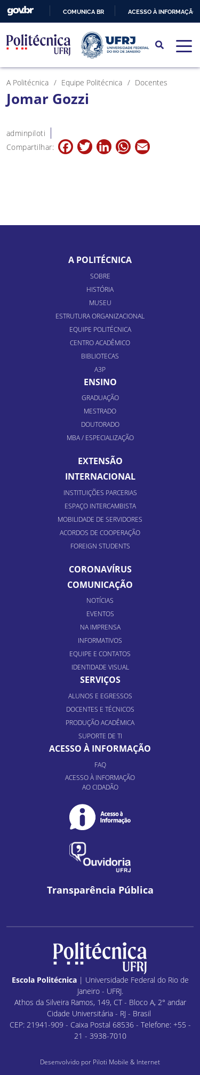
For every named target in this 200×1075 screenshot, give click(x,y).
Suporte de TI (100, 735)
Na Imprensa (100, 627)
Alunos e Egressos (100, 695)
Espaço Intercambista (100, 506)
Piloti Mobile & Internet (126, 1061)
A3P (100, 369)
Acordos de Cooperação (100, 532)
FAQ (100, 764)
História (100, 289)
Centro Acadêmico (100, 342)
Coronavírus (100, 569)
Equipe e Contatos (100, 653)
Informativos (100, 640)
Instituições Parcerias (100, 492)
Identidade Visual (100, 667)
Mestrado (100, 411)
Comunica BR (83, 11)
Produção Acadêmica (100, 722)
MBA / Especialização (100, 437)
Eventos (100, 613)
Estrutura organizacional (100, 316)
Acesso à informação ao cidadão (100, 782)
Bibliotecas (100, 356)
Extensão (100, 461)
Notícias (100, 600)
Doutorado (100, 424)
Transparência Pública (100, 890)
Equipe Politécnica (100, 329)
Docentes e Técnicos (100, 709)
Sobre (100, 276)
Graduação (100, 397)
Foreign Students (100, 546)
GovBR (20, 11)
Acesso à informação (162, 11)
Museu (100, 302)
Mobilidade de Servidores (100, 519)
